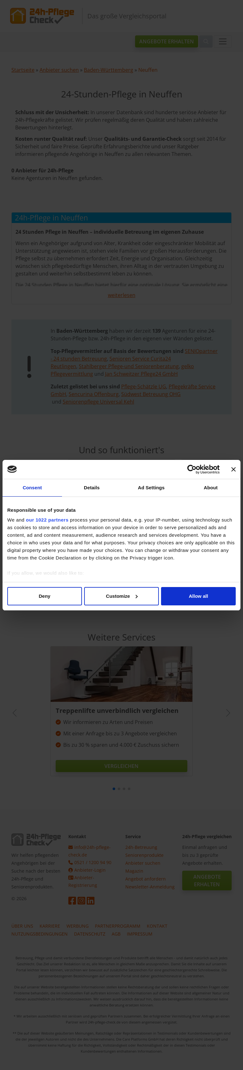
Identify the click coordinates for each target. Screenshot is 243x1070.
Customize (122, 596)
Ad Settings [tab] (151, 487)
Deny (44, 596)
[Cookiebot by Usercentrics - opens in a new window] (192, 469)
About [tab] (211, 487)
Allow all (198, 596)
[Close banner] (233, 469)
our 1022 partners (47, 520)
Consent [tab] (32, 487)
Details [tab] (92, 487)
